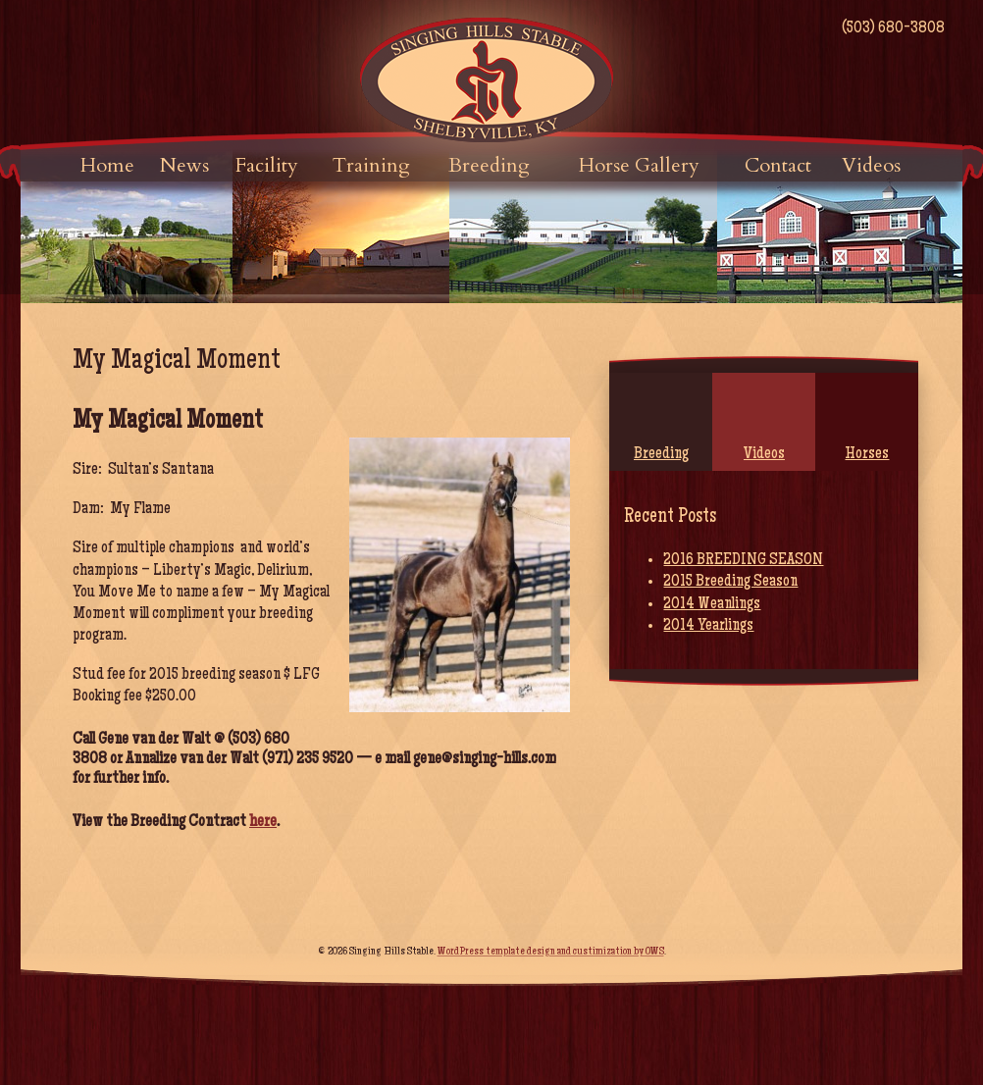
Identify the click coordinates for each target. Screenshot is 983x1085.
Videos (871, 165)
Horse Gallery (639, 165)
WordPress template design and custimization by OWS (551, 952)
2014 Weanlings (711, 604)
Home (107, 165)
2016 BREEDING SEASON (743, 560)
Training (371, 165)
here (263, 822)
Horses (867, 454)
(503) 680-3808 (893, 28)
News (184, 165)
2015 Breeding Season (730, 582)
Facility (266, 165)
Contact (778, 165)
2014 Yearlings (708, 626)
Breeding (489, 165)
